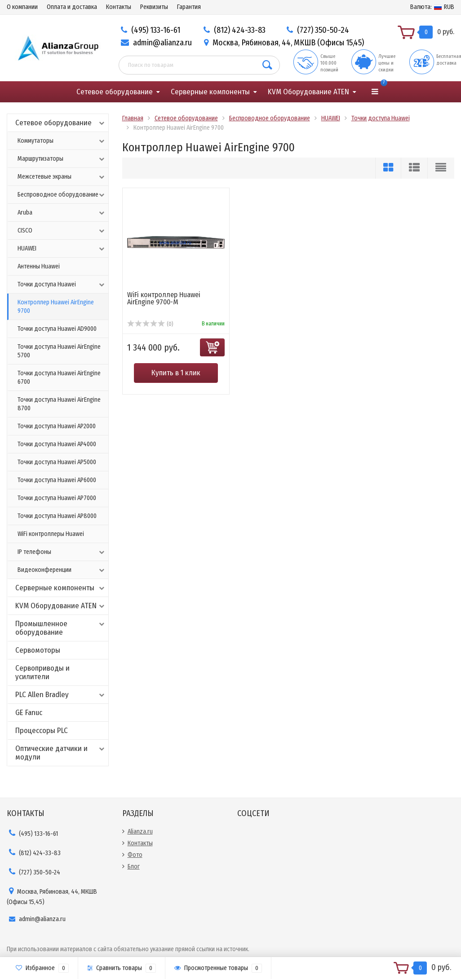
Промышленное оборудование (60, 628)
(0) (150, 324)
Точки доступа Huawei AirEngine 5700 (59, 351)
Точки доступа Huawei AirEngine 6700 (59, 377)
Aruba (62, 212)
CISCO (62, 230)
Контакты (118, 7)
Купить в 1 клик (175, 373)
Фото (135, 855)
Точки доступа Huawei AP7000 (57, 498)
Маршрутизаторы (62, 158)
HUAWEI (62, 248)
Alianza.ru (140, 831)
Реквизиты (154, 7)
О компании (22, 7)
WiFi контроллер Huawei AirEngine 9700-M (163, 298)
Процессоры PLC (41, 730)
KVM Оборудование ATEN (308, 92)
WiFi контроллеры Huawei (51, 534)
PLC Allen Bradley (60, 694)
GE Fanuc (28, 712)
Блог (134, 866)
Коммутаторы (62, 140)
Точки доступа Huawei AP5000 (57, 462)
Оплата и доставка (72, 7)
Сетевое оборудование (114, 92)
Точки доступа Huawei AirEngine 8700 (59, 404)
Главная (132, 118)
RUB (432, 7)
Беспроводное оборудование (62, 194)
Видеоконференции (62, 570)
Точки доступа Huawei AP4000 (57, 444)
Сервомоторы (37, 650)
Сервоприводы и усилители (42, 672)
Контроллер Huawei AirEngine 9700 (56, 307)
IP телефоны (62, 552)
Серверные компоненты (210, 92)
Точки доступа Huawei (62, 284)
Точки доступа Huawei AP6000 (57, 480)
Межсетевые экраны (62, 176)
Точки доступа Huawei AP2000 (57, 426)
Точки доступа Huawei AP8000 (57, 516)
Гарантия (189, 7)
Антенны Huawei (39, 266)
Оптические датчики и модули (60, 753)
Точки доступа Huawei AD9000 (57, 329)
